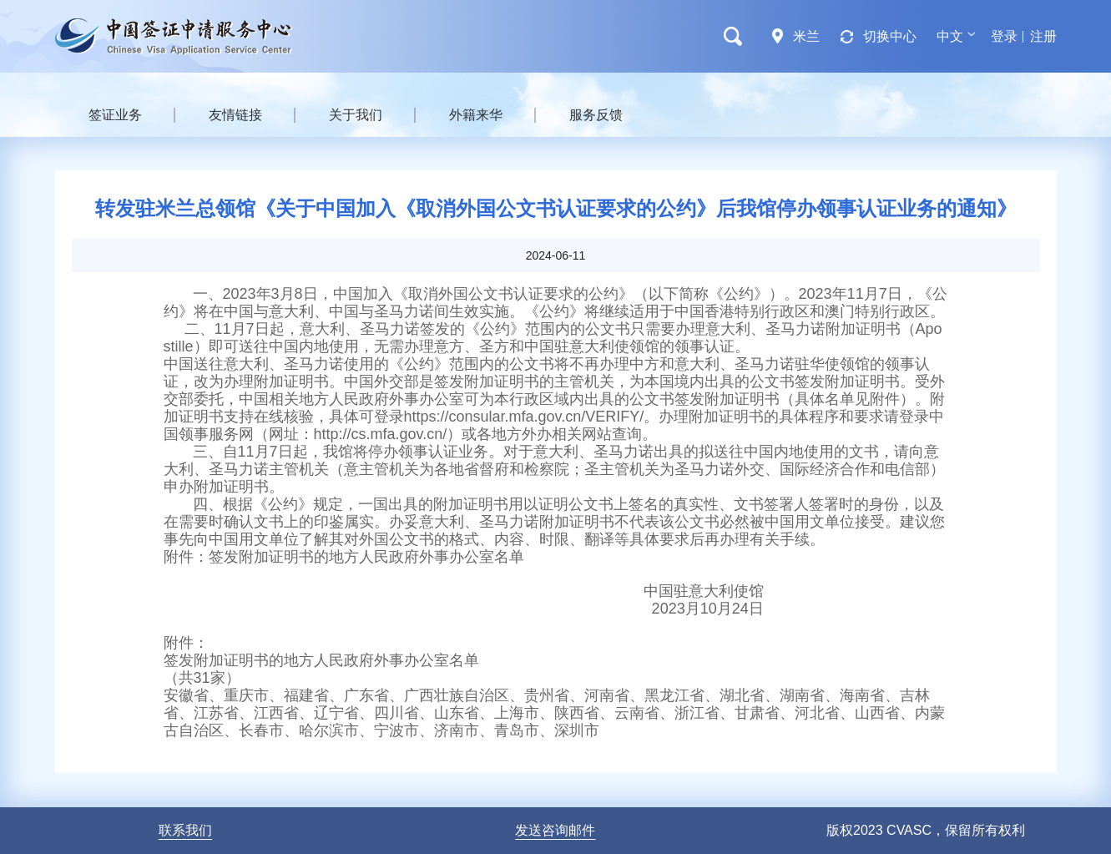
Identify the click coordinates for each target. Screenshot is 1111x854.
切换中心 (890, 36)
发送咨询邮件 (555, 830)
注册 (1043, 36)
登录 (1004, 36)
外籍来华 (475, 115)
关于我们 (355, 115)
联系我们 (185, 830)
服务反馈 (596, 115)
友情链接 (235, 115)
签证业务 (115, 115)
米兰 (806, 36)
